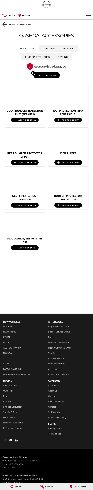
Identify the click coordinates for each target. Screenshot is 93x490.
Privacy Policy (55, 428)
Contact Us (53, 385)
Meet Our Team (56, 401)
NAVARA (7, 353)
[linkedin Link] (16, 440)
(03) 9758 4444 (16, 482)
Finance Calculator (12, 406)
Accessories (54, 369)
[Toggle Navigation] (88, 15)
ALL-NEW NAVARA (12, 347)
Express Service (56, 358)
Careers (52, 396)
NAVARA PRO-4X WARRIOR (16, 374)
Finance (7, 401)
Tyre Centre (54, 353)
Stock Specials (10, 385)
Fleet (5, 396)
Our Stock (8, 390)
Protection (26, 48)
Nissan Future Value (13, 422)
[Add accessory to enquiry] (25, 120)
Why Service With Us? (58, 326)
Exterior (49, 48)
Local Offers (9, 417)
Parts (50, 337)
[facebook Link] (5, 440)
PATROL (7, 342)
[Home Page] (46, 4)
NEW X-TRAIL (9, 331)
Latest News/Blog (57, 417)
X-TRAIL (7, 337)
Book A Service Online (59, 331)
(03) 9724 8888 (16, 464)
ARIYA (6, 363)
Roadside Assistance (58, 374)
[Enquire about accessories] (46, 75)
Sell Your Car (54, 412)
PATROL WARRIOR (12, 369)
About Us (52, 390)
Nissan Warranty (56, 363)
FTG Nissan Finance (13, 427)
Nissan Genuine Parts (58, 342)
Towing (63, 56)
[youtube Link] (11, 440)
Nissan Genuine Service (59, 347)
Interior (68, 48)
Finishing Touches (37, 56)
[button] (25, 96)
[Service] (46, 486)
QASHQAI (7, 326)
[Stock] (15, 486)
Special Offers (10, 412)
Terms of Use (54, 433)
